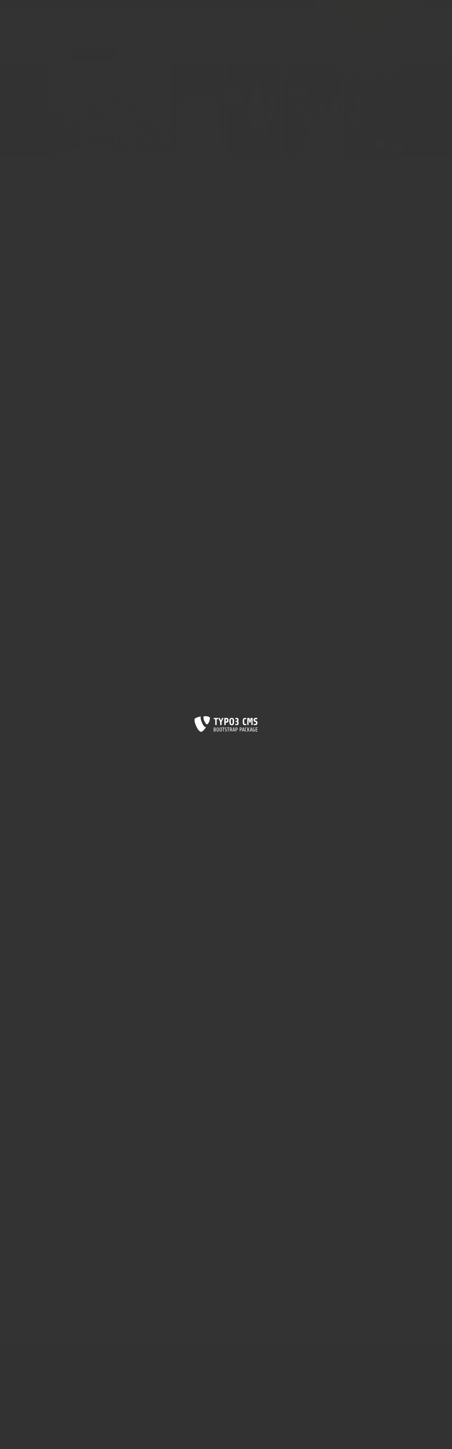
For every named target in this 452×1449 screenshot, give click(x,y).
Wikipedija (331, 1414)
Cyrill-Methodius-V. (144, 1414)
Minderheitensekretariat (344, 1405)
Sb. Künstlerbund (207, 1397)
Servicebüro (333, 1389)
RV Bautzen (70, 1389)
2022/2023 (80, 213)
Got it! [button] (395, 1435)
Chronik (62, 321)
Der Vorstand (68, 189)
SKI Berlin (264, 1381)
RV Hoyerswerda (76, 1397)
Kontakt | (81, 1438)
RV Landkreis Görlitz (79, 1414)
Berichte (71, 198)
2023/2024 (80, 206)
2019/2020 (80, 237)
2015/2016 (80, 262)
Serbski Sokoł (203, 1405)
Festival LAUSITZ (337, 1397)
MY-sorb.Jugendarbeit (343, 1381)
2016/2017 (79, 277)
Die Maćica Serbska (77, 181)
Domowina (70, 1381)
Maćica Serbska (205, 1381)
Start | (65, 1438)
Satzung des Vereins (75, 313)
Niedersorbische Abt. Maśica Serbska (92, 361)
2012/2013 (80, 293)
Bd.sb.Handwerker (143, 1397)
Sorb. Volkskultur (272, 1405)
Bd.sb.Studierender (144, 1405)
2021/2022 (80, 222)
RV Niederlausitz (141, 1381)
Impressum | (123, 1438)
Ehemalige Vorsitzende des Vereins (90, 330)
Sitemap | (100, 1438)
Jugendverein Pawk (209, 1389)
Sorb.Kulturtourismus (276, 1389)
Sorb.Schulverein (272, 1397)
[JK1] (221, 999)
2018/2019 (80, 246)
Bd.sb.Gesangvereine (146, 1389)
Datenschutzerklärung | (159, 1438)
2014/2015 (80, 270)
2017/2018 (79, 253)
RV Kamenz (70, 1405)
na (215, 999)
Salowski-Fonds (71, 353)
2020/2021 (80, 230)
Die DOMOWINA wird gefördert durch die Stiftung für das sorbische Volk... (257, 1438)
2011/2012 (79, 301)
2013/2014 (80, 286)
